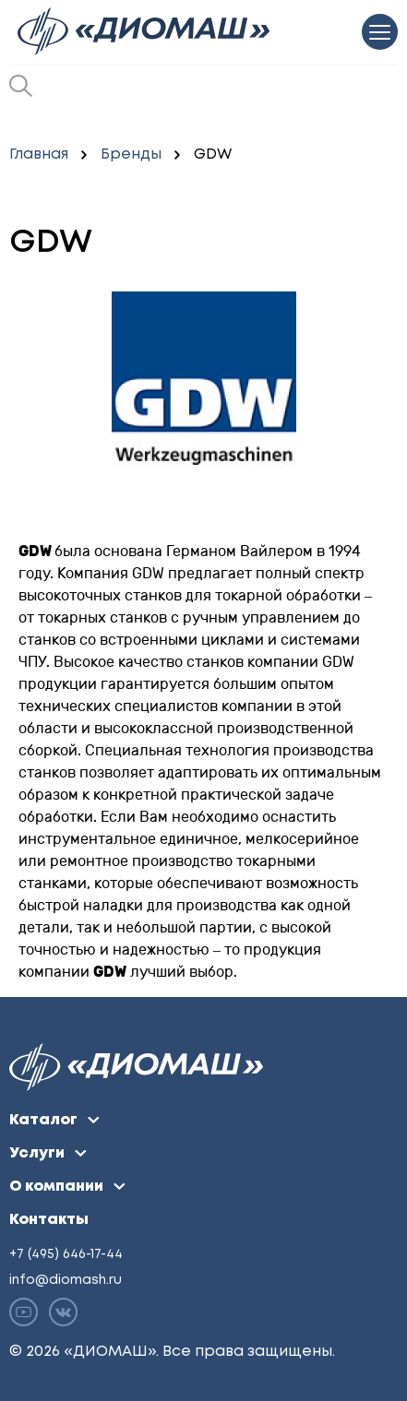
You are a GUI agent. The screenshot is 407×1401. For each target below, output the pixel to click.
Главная (38, 154)
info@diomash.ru (65, 1280)
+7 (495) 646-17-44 (66, 1254)
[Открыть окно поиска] (20, 86)
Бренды (131, 154)
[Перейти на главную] (145, 31)
